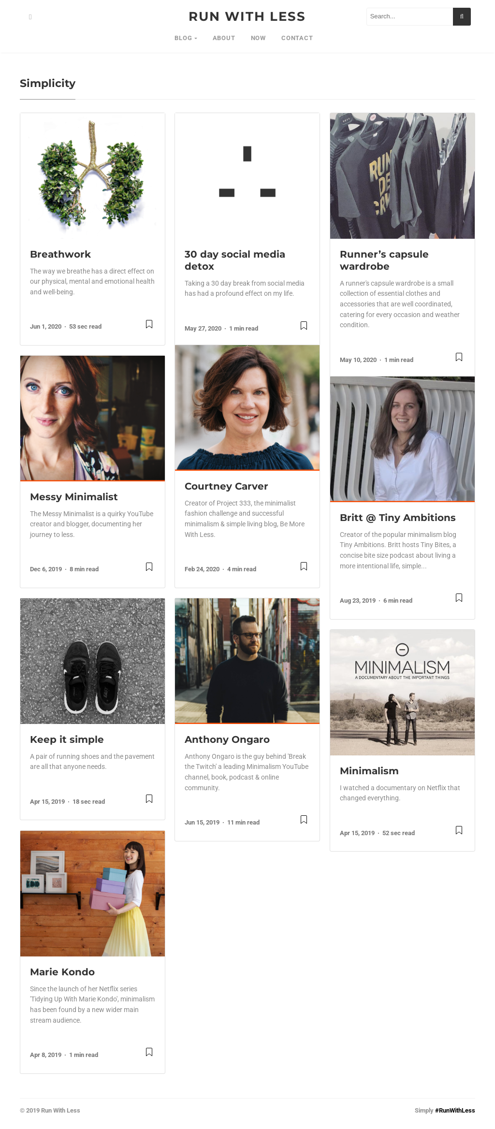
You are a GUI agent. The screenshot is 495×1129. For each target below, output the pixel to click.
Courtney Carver (226, 486)
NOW (258, 38)
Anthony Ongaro (227, 739)
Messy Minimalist (74, 497)
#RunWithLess (455, 1110)
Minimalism (369, 771)
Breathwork (60, 254)
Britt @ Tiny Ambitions (398, 517)
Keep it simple (67, 739)
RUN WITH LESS (247, 16)
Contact (297, 38)
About (224, 38)
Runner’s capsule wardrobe (384, 260)
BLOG (183, 38)
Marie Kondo (62, 972)
